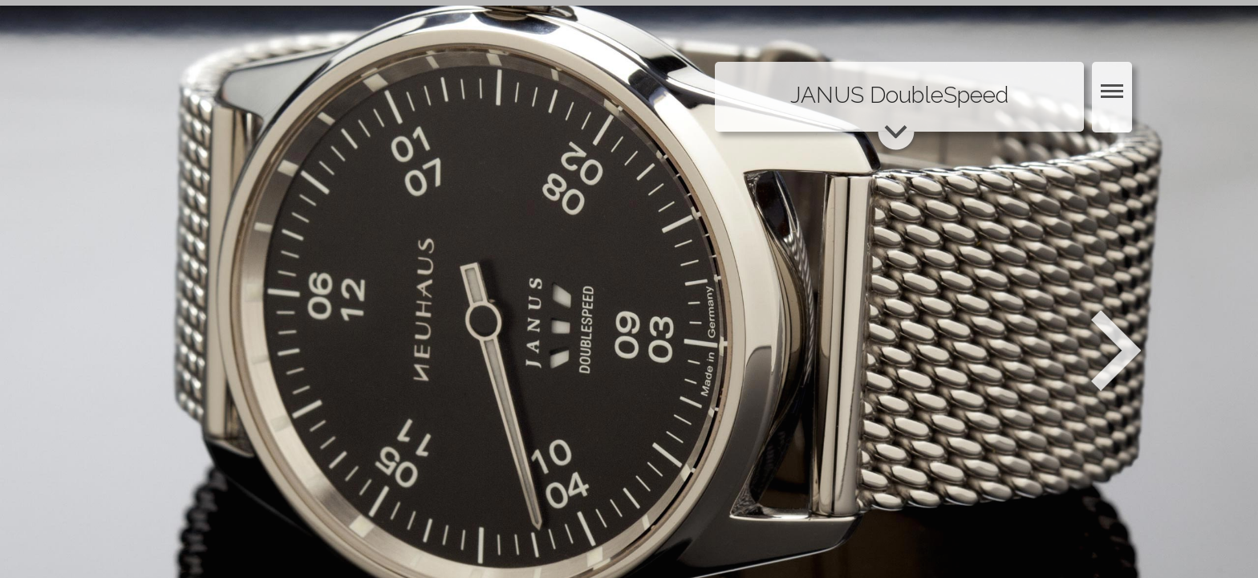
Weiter (1118, 351)
